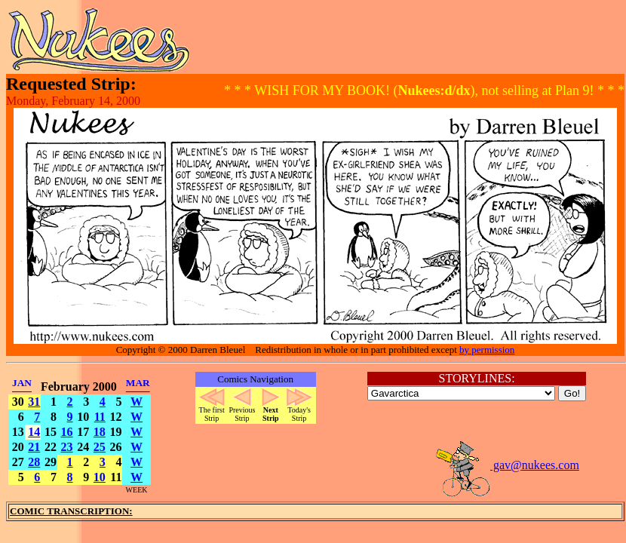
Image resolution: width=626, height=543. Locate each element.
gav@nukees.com (506, 465)
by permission (486, 349)
